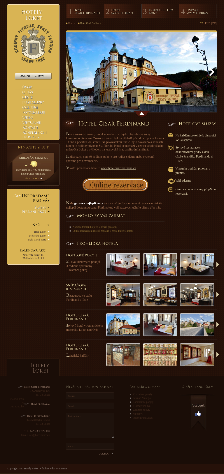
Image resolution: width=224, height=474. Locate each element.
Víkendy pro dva (141, 405)
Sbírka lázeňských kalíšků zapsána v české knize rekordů (103, 230)
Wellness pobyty (141, 409)
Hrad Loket (40, 231)
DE (214, 23)
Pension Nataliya (142, 398)
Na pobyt (137, 413)
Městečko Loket (37, 235)
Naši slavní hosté (37, 239)
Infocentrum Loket (142, 417)
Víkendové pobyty (142, 394)
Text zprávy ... (90, 425)
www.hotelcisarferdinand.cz (118, 168)
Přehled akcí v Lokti (33, 256)
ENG (208, 23)
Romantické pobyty (143, 401)
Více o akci (31, 178)
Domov (71, 23)
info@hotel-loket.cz (39, 435)
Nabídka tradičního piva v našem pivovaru (95, 226)
